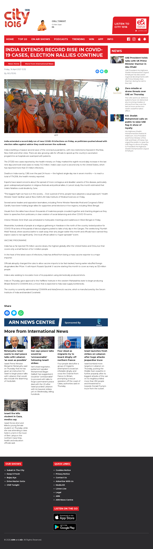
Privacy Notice (63, 474)
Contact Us (61, 477)
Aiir (21, 540)
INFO (110, 39)
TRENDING (78, 39)
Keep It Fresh (13, 474)
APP (100, 39)
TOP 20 (22, 39)
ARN (58, 496)
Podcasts (61, 39)
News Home (13, 64)
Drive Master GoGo (16, 481)
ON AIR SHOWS (40, 39)
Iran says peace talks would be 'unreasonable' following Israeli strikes (42, 350)
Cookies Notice (63, 470)
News (117, 51)
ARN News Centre (64, 500)
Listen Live (61, 489)
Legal (58, 492)
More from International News (39, 64)
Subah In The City (15, 470)
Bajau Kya (11, 477)
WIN (91, 39)
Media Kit (60, 485)
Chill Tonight (13, 485)
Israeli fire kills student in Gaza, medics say (16, 410)
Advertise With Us (64, 481)
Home (10, 39)
